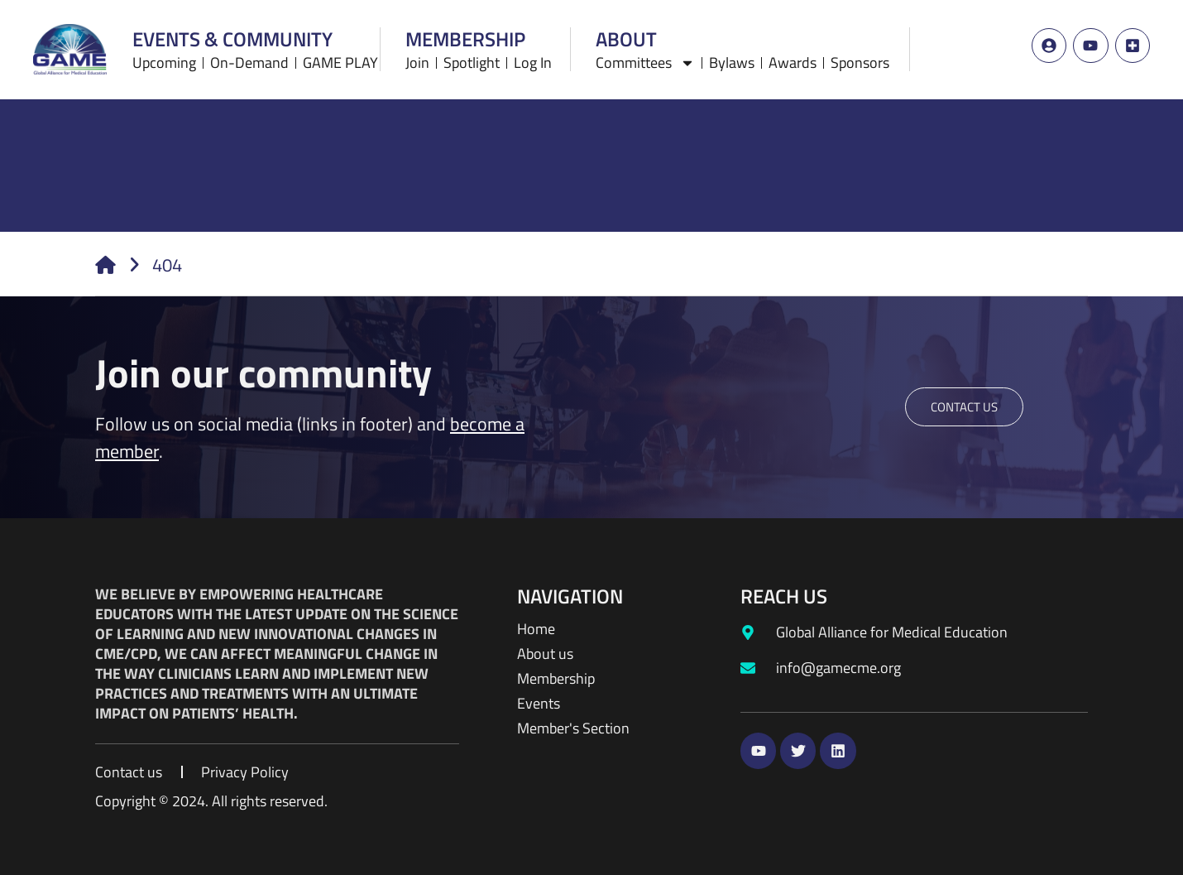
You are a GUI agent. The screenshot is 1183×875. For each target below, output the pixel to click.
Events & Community (232, 35)
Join (417, 60)
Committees (645, 60)
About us (545, 654)
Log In (533, 60)
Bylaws (731, 60)
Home (536, 629)
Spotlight (471, 60)
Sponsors (860, 60)
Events (538, 703)
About (626, 35)
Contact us (128, 772)
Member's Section (573, 728)
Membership (465, 35)
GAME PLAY (340, 60)
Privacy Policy (245, 772)
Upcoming (164, 60)
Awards (793, 60)
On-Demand (249, 60)
